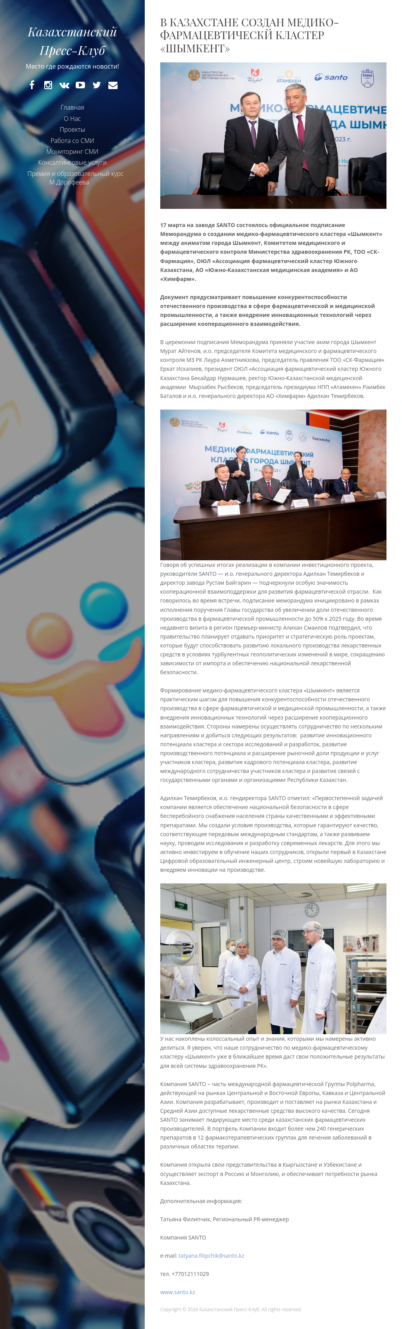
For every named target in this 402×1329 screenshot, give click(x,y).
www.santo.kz (177, 1292)
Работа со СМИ (72, 140)
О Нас (72, 118)
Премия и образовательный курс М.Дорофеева (76, 177)
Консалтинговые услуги (72, 162)
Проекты (72, 129)
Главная (72, 107)
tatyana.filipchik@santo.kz (211, 1255)
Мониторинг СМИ (72, 151)
